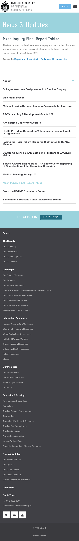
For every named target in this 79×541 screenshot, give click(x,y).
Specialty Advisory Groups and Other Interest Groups (27, 290)
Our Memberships (11, 372)
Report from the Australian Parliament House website (40, 59)
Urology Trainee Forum (13, 441)
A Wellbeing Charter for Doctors (22, 122)
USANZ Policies (10, 262)
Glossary (7, 359)
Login (65, 7)
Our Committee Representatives (17, 295)
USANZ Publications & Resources (18, 329)
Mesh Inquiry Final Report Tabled (22, 182)
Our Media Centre (11, 470)
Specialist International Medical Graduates (22, 446)
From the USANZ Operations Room (24, 191)
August (38, 80)
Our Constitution (10, 252)
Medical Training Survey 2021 (20, 174)
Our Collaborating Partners (15, 300)
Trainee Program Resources (15, 344)
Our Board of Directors (13, 275)
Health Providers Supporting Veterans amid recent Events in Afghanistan (37, 132)
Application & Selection (13, 436)
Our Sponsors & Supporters (15, 305)
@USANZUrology (50, 217)
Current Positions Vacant (14, 377)
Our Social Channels (12, 475)
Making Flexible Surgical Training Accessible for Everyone (37, 105)
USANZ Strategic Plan (13, 257)
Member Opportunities (13, 382)
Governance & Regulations (15, 401)
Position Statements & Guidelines (18, 324)
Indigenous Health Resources (16, 349)
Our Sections (8, 280)
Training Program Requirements (17, 411)
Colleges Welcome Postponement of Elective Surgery (34, 89)
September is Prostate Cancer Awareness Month (32, 199)
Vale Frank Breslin (14, 97)
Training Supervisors (12, 431)
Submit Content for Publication (17, 480)
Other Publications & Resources (17, 334)
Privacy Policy (39, 535)
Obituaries (7, 387)
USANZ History (9, 247)
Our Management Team (13, 285)
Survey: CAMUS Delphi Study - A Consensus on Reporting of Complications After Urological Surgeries (37, 165)
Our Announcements (12, 460)
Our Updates (8, 465)
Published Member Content (15, 339)
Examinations (9, 416)
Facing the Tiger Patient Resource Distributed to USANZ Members (36, 143)
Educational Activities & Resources (18, 421)
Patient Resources (11, 354)
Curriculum (8, 406)
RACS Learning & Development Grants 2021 (29, 114)
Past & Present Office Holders (16, 310)
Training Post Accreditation (15, 426)
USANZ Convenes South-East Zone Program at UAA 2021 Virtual (37, 154)
